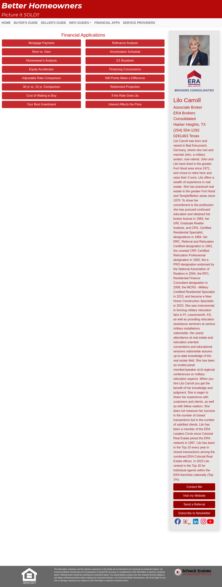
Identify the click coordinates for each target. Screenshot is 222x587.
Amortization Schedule (125, 51)
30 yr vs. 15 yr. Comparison (41, 86)
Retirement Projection (125, 86)
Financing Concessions (125, 69)
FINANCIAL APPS (107, 22)
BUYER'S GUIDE (26, 22)
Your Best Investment (41, 104)
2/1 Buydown (125, 60)
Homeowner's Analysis (41, 60)
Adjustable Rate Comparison (41, 78)
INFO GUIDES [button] (79, 22)
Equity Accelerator (41, 69)
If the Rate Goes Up (124, 95)
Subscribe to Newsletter (194, 513)
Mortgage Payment (41, 43)
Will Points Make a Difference (125, 78)
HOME (6, 22)
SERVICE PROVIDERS (139, 22)
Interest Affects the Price (125, 104)
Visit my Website (194, 495)
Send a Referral (194, 504)
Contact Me (194, 486)
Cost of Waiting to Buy (41, 95)
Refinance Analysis (125, 43)
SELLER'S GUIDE (53, 22)
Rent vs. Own (41, 51)
